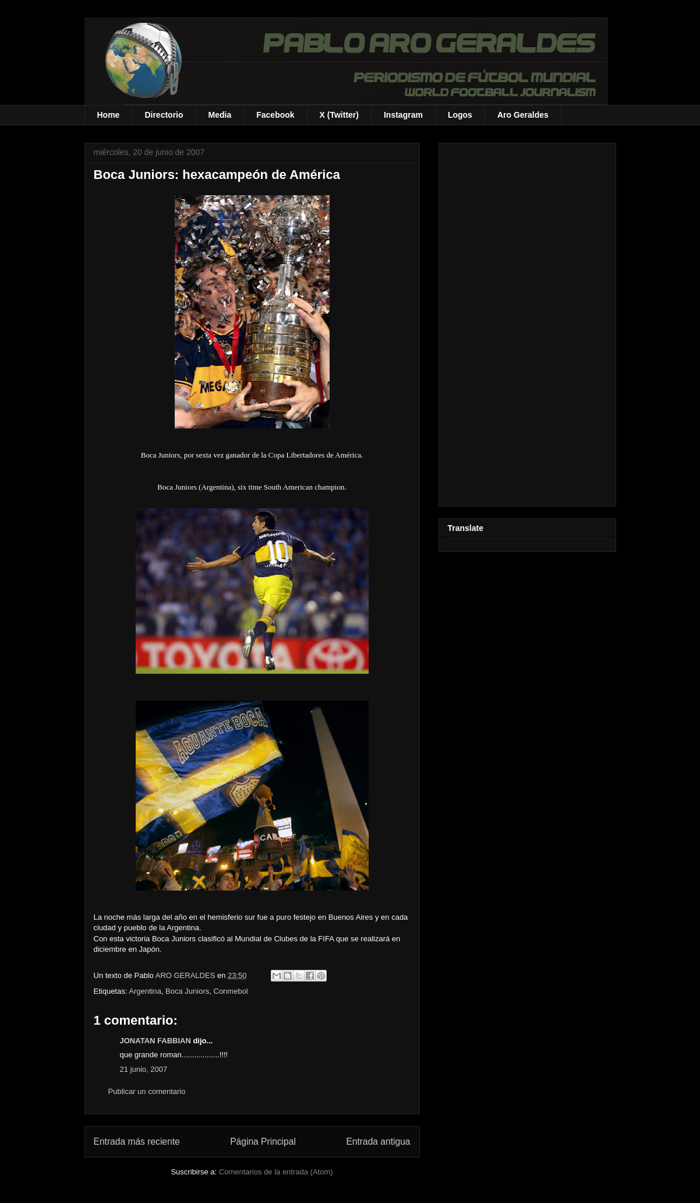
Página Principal (263, 1141)
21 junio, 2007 (144, 1069)
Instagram (403, 114)
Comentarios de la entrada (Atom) (276, 1171)
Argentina (145, 991)
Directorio (163, 114)
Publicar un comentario (147, 1091)
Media (220, 114)
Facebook (275, 114)
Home (108, 114)
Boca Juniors (187, 991)
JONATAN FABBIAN (155, 1040)
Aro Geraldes (523, 114)
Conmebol (231, 991)
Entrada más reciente (137, 1141)
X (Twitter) (339, 114)
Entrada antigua (378, 1141)
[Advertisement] (527, 322)
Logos (460, 114)
